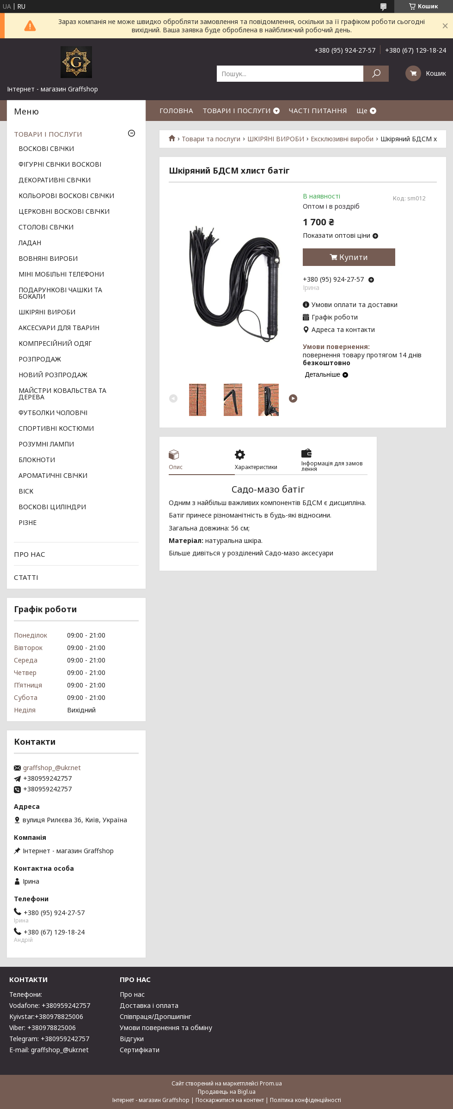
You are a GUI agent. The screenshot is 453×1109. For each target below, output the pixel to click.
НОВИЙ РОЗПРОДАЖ (52, 375)
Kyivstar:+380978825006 (46, 1016)
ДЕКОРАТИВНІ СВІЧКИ (54, 180)
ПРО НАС (29, 554)
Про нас (132, 994)
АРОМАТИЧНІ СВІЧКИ (52, 476)
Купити (353, 257)
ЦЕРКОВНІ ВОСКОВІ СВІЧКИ (64, 212)
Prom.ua (271, 1083)
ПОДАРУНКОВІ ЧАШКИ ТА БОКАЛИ (60, 294)
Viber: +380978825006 (42, 1027)
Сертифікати (139, 1049)
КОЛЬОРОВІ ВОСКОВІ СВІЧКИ (66, 196)
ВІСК (25, 491)
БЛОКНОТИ (36, 460)
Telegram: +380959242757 (49, 1038)
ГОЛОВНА (176, 110)
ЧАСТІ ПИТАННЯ (318, 110)
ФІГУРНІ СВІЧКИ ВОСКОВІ (59, 165)
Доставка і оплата (149, 1005)
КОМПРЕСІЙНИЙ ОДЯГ (55, 344)
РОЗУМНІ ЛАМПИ (46, 444)
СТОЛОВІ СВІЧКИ (45, 227)
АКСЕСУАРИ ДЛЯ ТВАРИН (58, 328)
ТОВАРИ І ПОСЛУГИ (236, 110)
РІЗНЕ (27, 523)
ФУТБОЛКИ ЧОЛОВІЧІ (52, 413)
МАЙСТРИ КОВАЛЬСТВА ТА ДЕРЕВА (62, 394)
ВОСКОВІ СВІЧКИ (46, 149)
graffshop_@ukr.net (52, 768)
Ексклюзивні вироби (342, 139)
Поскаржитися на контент (230, 1100)
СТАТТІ (26, 577)
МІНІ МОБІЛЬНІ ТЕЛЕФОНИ (61, 274)
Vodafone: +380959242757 (49, 1005)
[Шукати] (376, 74)
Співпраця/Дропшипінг (155, 1016)
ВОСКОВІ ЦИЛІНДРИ (52, 507)
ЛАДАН (29, 243)
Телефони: (25, 994)
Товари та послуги (211, 139)
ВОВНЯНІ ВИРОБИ (48, 259)
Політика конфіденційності (305, 1100)
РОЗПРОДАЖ (39, 359)
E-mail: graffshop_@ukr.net (49, 1049)
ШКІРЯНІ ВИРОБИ (275, 139)
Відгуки (132, 1038)
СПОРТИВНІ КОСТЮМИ (56, 429)
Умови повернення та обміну (166, 1027)
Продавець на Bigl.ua (227, 1092)
